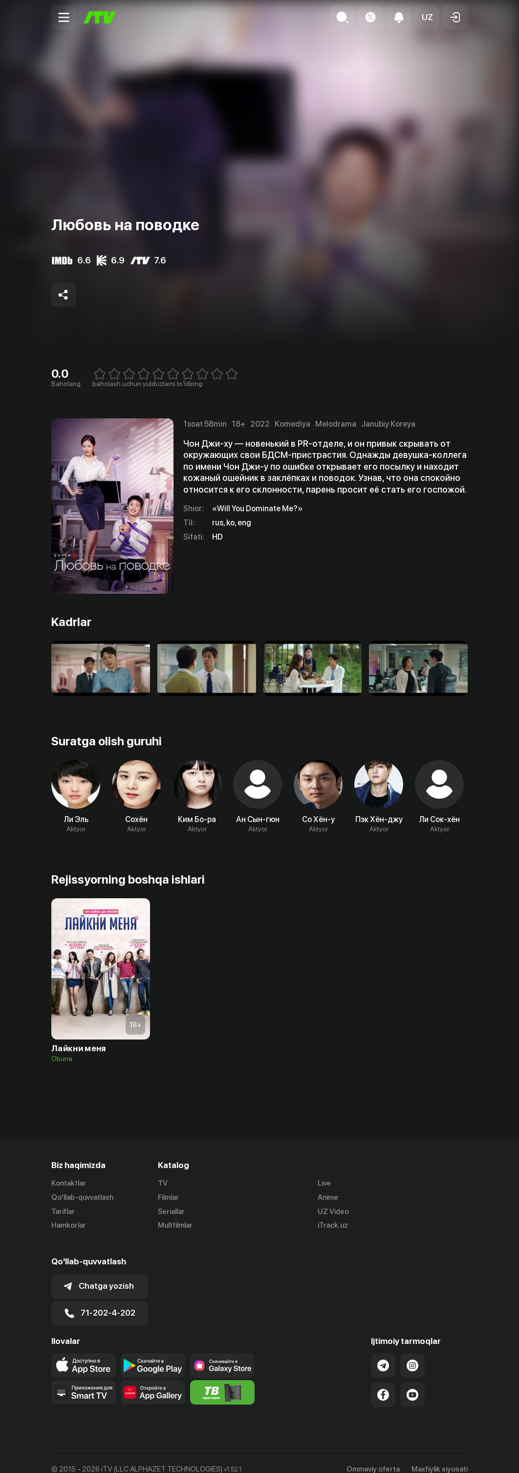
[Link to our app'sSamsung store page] (222, 1351)
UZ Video (333, 1211)
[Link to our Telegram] (383, 1351)
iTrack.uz (333, 1225)
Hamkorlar (68, 1225)
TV (163, 1183)
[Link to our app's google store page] (153, 1351)
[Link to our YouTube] (412, 1380)
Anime (328, 1197)
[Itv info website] (222, 1378)
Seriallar (171, 1211)
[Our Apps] (83, 1378)
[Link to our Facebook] (383, 1380)
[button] (427, 17)
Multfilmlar (175, 1225)
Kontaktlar (68, 1183)
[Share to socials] (63, 294)
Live (324, 1183)
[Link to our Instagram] (412, 1351)
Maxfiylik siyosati (439, 1455)
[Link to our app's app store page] (83, 1351)
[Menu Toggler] (63, 17)
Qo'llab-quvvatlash (82, 1197)
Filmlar (168, 1197)
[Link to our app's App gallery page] (153, 1378)
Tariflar (63, 1211)
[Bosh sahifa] (100, 17)
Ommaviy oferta (373, 1455)
